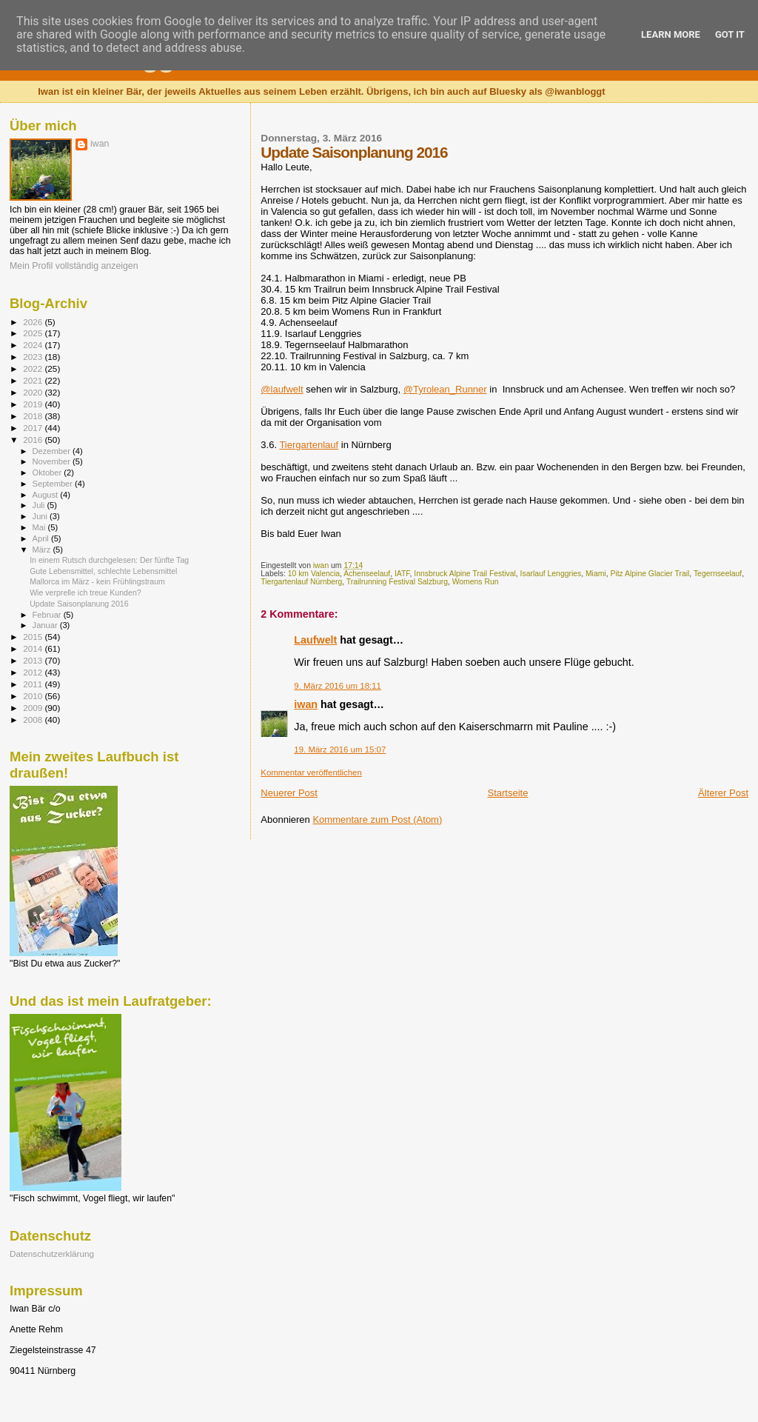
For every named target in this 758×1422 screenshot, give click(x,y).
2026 (33, 322)
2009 (33, 707)
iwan (306, 704)
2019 (33, 404)
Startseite (508, 792)
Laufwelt (315, 640)
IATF (402, 574)
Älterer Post (723, 792)
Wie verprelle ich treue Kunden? (85, 592)
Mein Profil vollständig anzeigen (74, 266)
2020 (33, 392)
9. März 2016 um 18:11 (337, 685)
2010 (33, 696)
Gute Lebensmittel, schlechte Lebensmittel (103, 571)
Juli (40, 505)
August (47, 494)
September (54, 483)
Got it (730, 34)
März (43, 549)
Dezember (53, 451)
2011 (33, 684)
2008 (33, 719)
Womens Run (475, 582)
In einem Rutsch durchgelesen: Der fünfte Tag (109, 559)
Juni (41, 516)
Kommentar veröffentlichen (311, 772)
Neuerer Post (289, 792)
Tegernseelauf (718, 574)
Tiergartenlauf (308, 444)
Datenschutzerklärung (52, 1253)
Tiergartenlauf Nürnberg (301, 582)
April (42, 538)
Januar (46, 625)
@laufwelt (282, 389)
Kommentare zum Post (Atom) (377, 819)
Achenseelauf (366, 574)
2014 (33, 648)
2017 (33, 428)
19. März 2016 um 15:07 (340, 749)
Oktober (48, 472)
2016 (33, 439)
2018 (33, 416)
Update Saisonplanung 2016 (79, 603)
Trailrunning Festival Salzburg (397, 582)
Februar (48, 614)
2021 (33, 380)
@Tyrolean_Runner (445, 389)
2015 (33, 636)
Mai (40, 527)
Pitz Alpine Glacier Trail (649, 574)
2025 (33, 333)
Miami (596, 574)
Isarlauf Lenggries (551, 574)
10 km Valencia (314, 574)
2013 (33, 660)
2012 (33, 672)
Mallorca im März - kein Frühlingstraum (97, 581)
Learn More (670, 34)
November (53, 461)
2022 (33, 368)
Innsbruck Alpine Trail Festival (464, 574)
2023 (33, 356)
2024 (33, 345)
